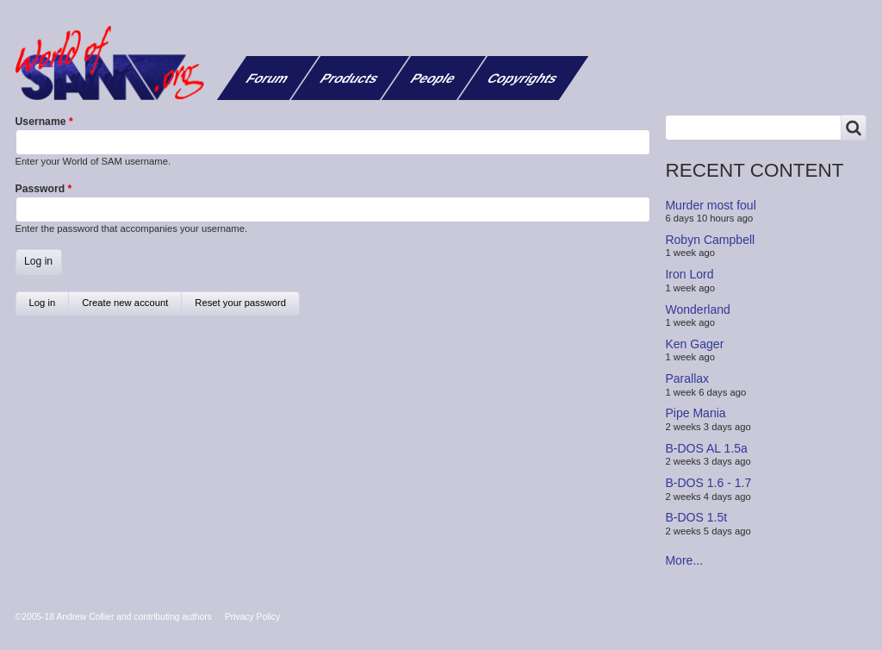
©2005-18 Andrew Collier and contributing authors (114, 617)
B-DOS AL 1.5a (706, 448)
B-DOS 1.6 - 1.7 (708, 483)
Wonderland (697, 309)
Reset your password (240, 302)
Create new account (125, 302)
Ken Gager (694, 344)
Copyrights (523, 78)
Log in (49, 306)
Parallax (687, 378)
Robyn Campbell (710, 240)
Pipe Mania (695, 413)
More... (684, 560)
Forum (268, 78)
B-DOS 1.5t (696, 517)
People (433, 78)
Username (41, 122)
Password (40, 189)
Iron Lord (689, 274)
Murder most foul (710, 204)
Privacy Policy (252, 617)
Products (349, 78)
